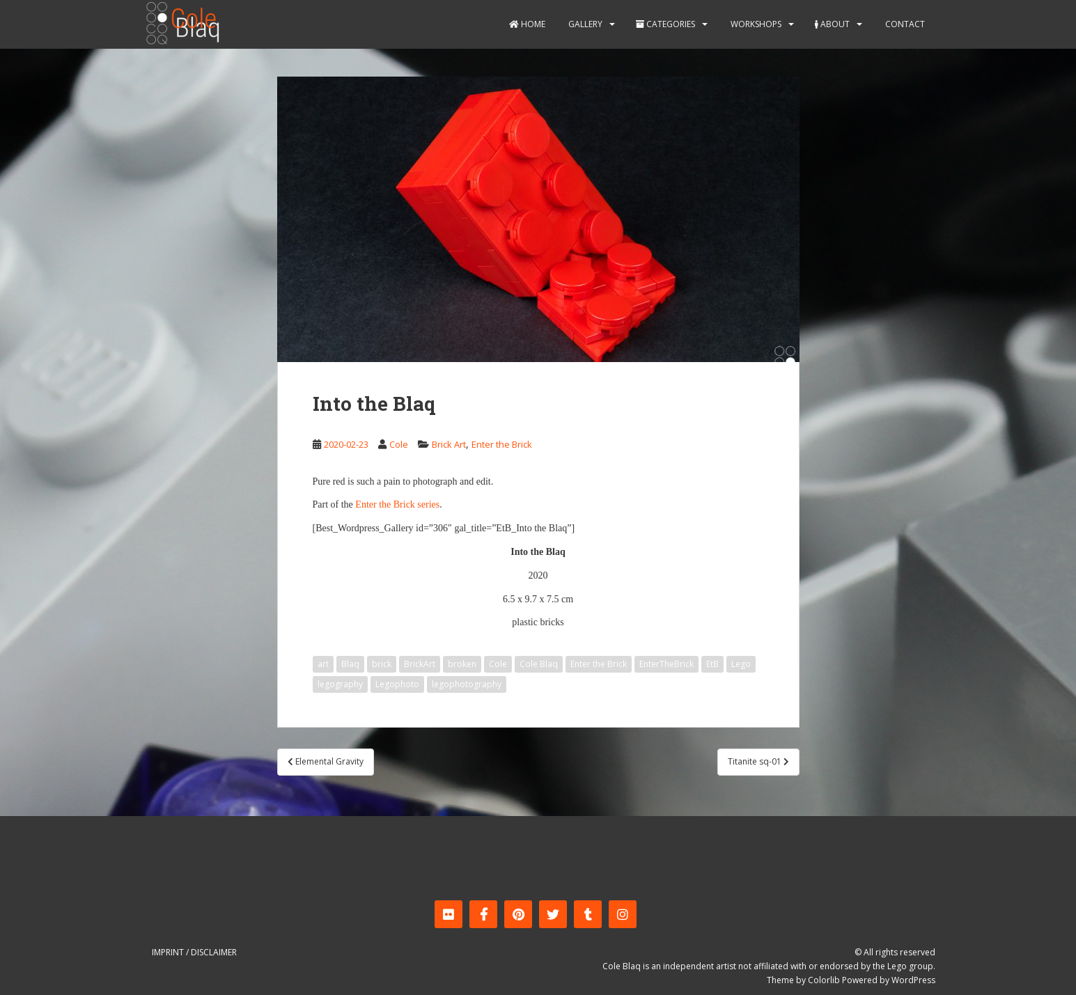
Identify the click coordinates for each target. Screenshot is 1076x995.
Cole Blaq (539, 664)
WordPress (913, 980)
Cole (398, 444)
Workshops (754, 24)
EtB (712, 664)
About (832, 24)
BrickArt (419, 664)
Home (527, 24)
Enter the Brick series (397, 504)
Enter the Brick (501, 444)
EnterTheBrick (666, 664)
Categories (665, 24)
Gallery (584, 24)
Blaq (350, 664)
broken (462, 664)
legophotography (466, 684)
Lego (741, 664)
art (323, 664)
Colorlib (824, 980)
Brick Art (449, 444)
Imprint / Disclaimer (194, 952)
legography (340, 684)
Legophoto (397, 684)
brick (381, 664)
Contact (904, 24)
